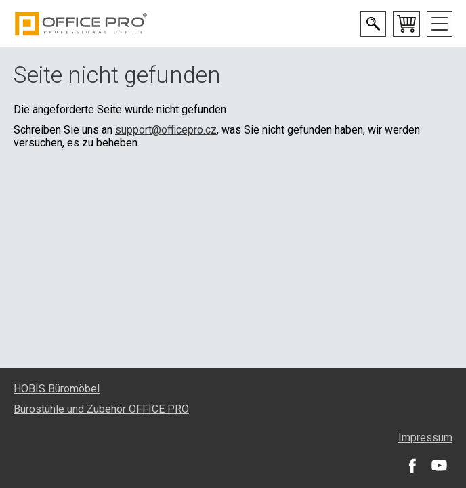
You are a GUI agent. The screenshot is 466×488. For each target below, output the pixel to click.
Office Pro (81, 23)
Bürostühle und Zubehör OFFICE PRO (101, 409)
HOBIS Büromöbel (57, 388)
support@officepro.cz (166, 129)
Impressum (425, 437)
